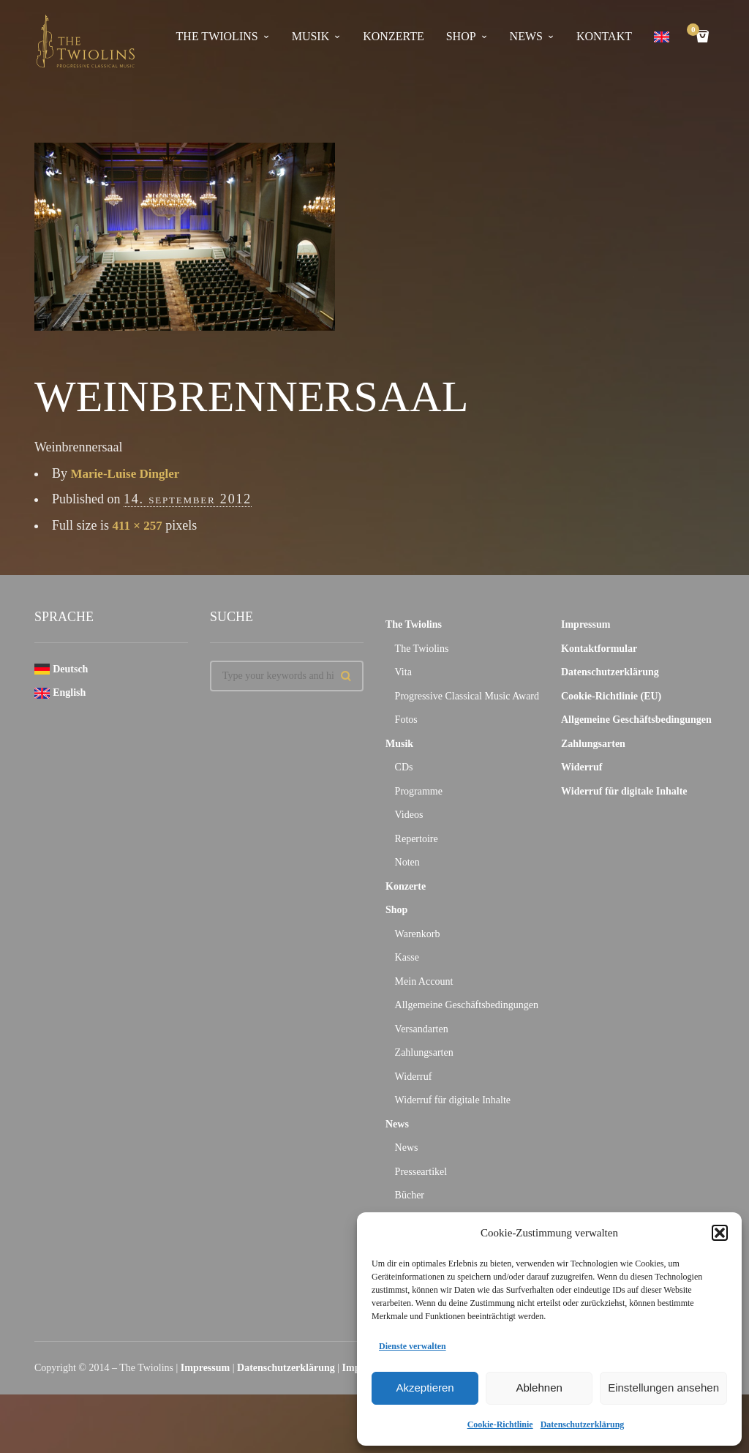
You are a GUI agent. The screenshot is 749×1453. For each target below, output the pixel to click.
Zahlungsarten (424, 1052)
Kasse (407, 957)
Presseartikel (421, 1171)
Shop (461, 36)
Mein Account (424, 981)
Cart (695, 31)
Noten (407, 862)
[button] (719, 1232)
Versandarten (421, 1029)
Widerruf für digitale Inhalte (453, 1100)
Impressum (585, 624)
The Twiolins (217, 36)
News (526, 36)
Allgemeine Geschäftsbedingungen (466, 1004)
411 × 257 (139, 525)
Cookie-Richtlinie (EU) (611, 696)
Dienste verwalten (412, 1346)
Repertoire (416, 838)
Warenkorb (417, 933)
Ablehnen (539, 1387)
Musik (311, 36)
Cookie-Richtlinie (500, 1424)
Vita (403, 672)
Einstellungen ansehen (663, 1387)
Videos (409, 814)
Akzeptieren (424, 1387)
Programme (419, 791)
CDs (404, 767)
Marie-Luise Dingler (128, 473)
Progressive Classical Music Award (467, 696)
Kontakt (604, 36)
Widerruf (413, 1076)
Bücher (409, 1195)
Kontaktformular (599, 648)
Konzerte (393, 36)
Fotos (406, 719)
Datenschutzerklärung (583, 1424)
